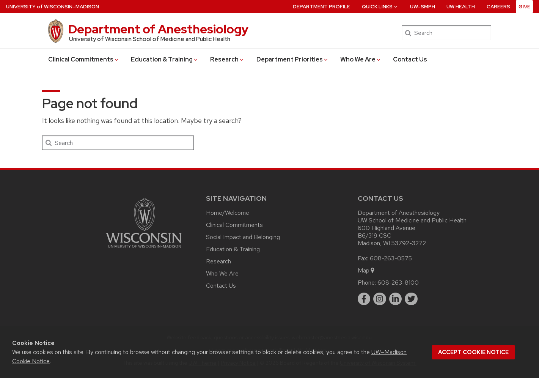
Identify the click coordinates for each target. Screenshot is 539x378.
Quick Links (380, 6)
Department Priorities (292, 59)
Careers (498, 6)
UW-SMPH (422, 6)
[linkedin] (395, 299)
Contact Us (410, 59)
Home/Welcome (227, 213)
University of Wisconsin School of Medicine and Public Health (149, 39)
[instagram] (379, 299)
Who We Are (361, 59)
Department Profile (321, 6)
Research (227, 59)
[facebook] (364, 299)
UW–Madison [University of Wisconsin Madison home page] (52, 6)
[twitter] (411, 299)
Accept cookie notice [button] (473, 352)
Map (367, 270)
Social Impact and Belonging (243, 237)
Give (524, 6)
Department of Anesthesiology (158, 29)
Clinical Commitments (83, 59)
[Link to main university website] (144, 249)
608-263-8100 (398, 283)
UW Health (460, 6)
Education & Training (165, 59)
